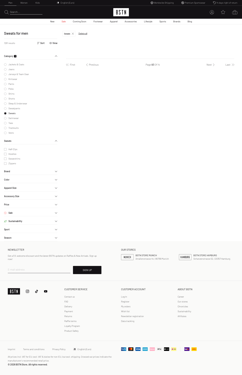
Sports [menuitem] (162, 21)
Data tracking (127, 321)
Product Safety (71, 330)
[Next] (211, 65)
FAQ (66, 301)
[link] (124, 296)
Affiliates (182, 316)
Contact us (69, 296)
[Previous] (92, 65)
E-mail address (16, 269)
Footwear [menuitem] (98, 21)
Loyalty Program (72, 326)
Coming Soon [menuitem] (79, 21)
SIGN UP (87, 269)
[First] (70, 65)
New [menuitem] (52, 21)
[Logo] (121, 12)
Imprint (11, 349)
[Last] (229, 65)
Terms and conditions (34, 349)
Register (125, 301)
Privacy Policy (58, 349)
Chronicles (183, 306)
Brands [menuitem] (176, 21)
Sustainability (184, 311)
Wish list (125, 311)
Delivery (68, 306)
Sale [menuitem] (64, 21)
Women (24, 2)
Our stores (183, 301)
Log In (124, 296)
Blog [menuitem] (190, 21)
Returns (68, 316)
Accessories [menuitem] (131, 21)
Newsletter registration (132, 316)
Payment (68, 311)
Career (181, 296)
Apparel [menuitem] (114, 21)
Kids (37, 2)
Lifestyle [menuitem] (148, 21)
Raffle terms (70, 321)
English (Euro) (82, 349)
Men (10, 2)
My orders (126, 306)
